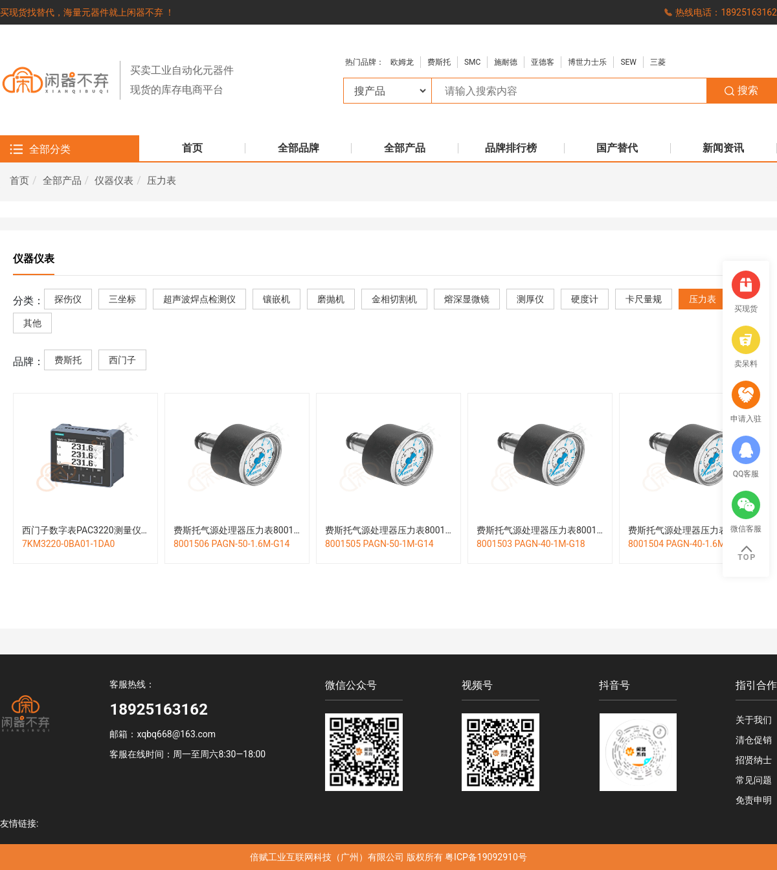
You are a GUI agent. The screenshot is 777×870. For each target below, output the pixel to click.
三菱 (658, 62)
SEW (628, 62)
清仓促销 (754, 740)
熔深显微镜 (467, 299)
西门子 (122, 360)
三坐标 (122, 299)
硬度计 (584, 299)
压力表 (161, 180)
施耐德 (505, 62)
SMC (472, 62)
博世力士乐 (587, 62)
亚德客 (542, 62)
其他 (32, 323)
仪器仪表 (114, 180)
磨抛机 (330, 299)
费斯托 (439, 62)
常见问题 (754, 780)
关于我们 (754, 720)
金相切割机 (394, 299)
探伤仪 (68, 299)
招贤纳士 (754, 760)
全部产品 (62, 180)
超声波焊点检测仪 (199, 299)
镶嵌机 (276, 299)
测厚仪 (530, 299)
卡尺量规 (643, 299)
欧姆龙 (402, 62)
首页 (19, 180)
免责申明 (754, 800)
